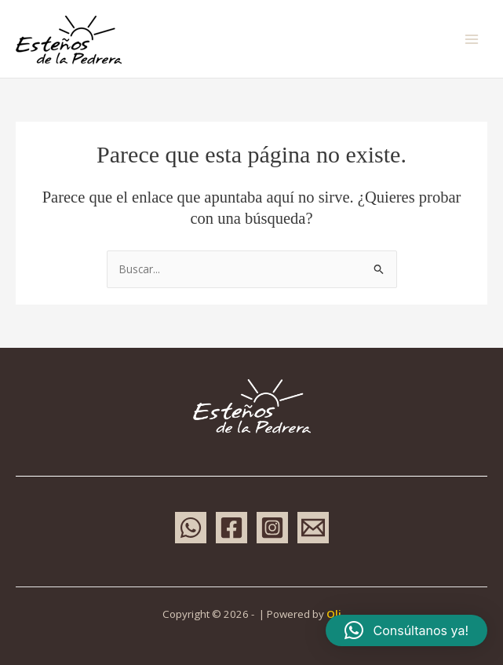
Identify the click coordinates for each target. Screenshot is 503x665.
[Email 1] (313, 527)
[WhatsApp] (190, 527)
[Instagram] (272, 527)
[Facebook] (231, 527)
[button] (406, 630)
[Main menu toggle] (472, 39)
